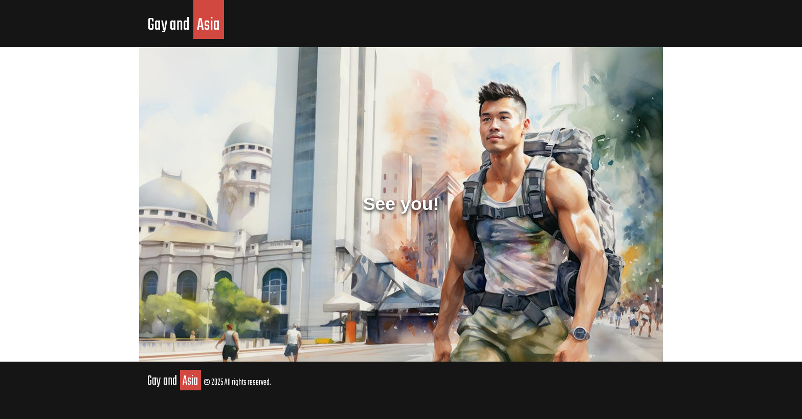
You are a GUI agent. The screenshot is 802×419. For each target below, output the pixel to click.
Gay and (185, 25)
